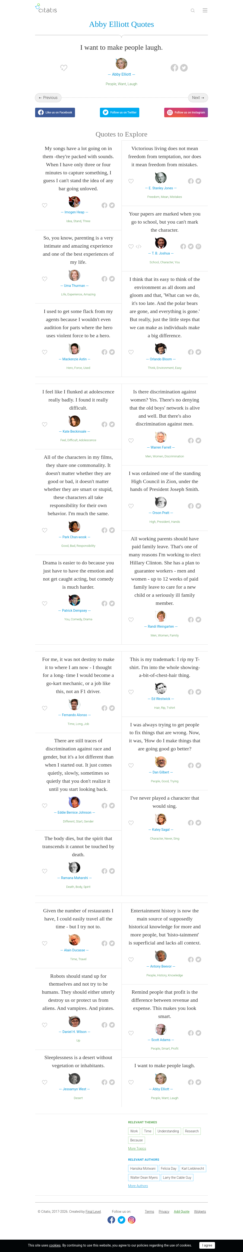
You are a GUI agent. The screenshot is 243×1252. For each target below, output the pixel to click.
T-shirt (171, 712)
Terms (149, 1216)
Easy (178, 372)
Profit (174, 1053)
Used (86, 372)
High (153, 526)
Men (148, 460)
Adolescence (87, 444)
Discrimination (174, 460)
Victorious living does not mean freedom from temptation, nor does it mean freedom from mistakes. (164, 161)
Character (166, 266)
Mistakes (176, 201)
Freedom (153, 201)
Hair (157, 712)
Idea (69, 225)
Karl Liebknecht (193, 1173)
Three (86, 225)
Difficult (72, 444)
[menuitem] (149, 1216)
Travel (82, 963)
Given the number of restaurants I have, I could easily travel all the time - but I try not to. (78, 923)
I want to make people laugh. (164, 1070)
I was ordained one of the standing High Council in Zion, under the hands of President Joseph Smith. (165, 485)
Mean (164, 201)
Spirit (87, 891)
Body (78, 891)
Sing (176, 843)
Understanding (168, 1135)
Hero (69, 372)
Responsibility (86, 550)
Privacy (164, 1216)
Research (192, 1135)
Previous (50, 98)
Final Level (93, 1216)
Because (136, 1144)
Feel (63, 444)
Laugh (132, 84)
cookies (55, 1245)
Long (79, 728)
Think (151, 372)
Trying (174, 785)
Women (158, 460)
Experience (74, 299)
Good (65, 550)
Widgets (200, 1216)
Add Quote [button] (182, 1216)
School (154, 266)
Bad (72, 550)
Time (71, 728)
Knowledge (175, 979)
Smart (165, 1053)
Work (134, 1135)
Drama (87, 624)
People (111, 84)
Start (79, 826)
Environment (165, 372)
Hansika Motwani (142, 1173)
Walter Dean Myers (144, 1182)
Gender (88, 826)
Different (69, 826)
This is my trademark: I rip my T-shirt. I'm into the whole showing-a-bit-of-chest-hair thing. (164, 671)
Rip (163, 712)
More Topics (137, 1153)
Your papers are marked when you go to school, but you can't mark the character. (164, 226)
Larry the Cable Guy (177, 1182)
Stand (77, 225)
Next (196, 98)
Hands (175, 526)
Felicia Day (169, 1173)
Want (122, 84)
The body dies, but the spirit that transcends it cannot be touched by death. (78, 851)
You (177, 266)
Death (70, 891)
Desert (78, 1102)
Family (174, 639)
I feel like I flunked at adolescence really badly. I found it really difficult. (78, 404)
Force (78, 372)
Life (63, 299)
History (162, 979)
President (163, 526)
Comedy (76, 624)
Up (78, 1045)
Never (168, 843)
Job (86, 728)
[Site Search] (193, 10)
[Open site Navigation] (205, 10)
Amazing (89, 299)
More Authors (138, 1190)
